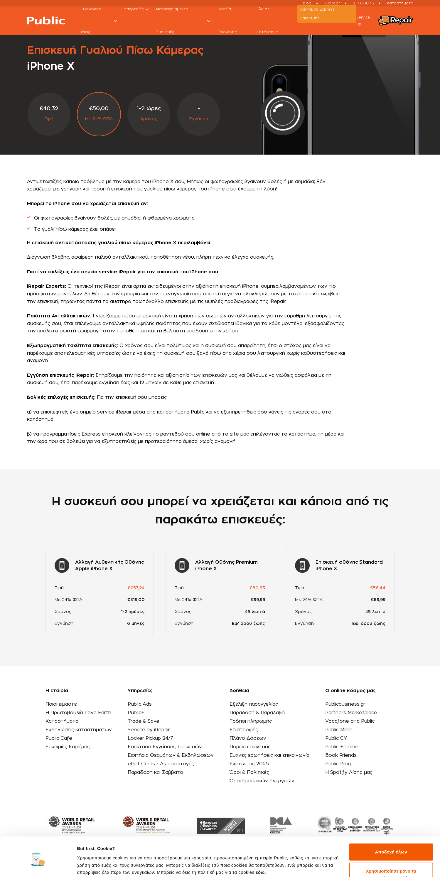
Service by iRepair (149, 729)
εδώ (260, 849)
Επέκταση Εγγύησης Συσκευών (165, 746)
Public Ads (140, 704)
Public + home (341, 746)
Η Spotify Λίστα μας (348, 772)
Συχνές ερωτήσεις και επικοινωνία (269, 755)
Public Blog (338, 763)
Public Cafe (58, 738)
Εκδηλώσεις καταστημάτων (78, 729)
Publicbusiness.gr (345, 704)
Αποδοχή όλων (391, 828)
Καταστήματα (61, 721)
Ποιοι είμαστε (61, 704)
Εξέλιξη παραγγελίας (254, 704)
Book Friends (341, 755)
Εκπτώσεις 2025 (249, 763)
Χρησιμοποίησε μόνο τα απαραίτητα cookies (391, 852)
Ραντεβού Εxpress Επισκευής (318, 14)
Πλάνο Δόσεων (248, 738)
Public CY (336, 738)
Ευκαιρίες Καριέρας (67, 746)
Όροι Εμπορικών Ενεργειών (262, 781)
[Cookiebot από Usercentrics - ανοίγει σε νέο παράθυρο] (38, 865)
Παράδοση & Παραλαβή (257, 712)
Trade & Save (143, 721)
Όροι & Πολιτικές (249, 772)
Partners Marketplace (351, 712)
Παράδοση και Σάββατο (155, 772)
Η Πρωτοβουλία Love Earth (78, 712)
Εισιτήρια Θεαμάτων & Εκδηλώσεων (171, 755)
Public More (339, 729)
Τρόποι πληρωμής (251, 721)
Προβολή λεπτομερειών (102, 865)
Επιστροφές (244, 729)
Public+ (136, 712)
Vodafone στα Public (350, 721)
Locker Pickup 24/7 (150, 738)
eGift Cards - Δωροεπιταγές (161, 763)
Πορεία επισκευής (250, 746)
